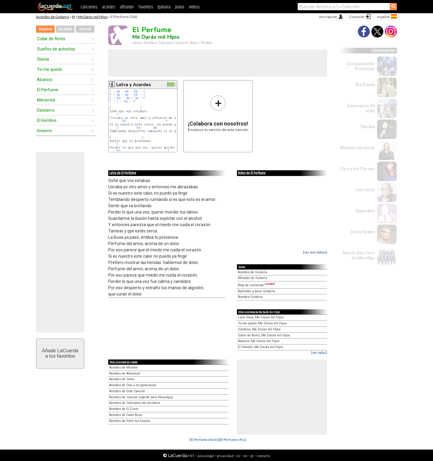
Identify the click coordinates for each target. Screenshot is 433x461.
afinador (127, 7)
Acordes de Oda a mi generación (132, 385)
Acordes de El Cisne (123, 409)
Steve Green (363, 231)
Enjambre (365, 210)
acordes (108, 7)
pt (251, 456)
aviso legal (206, 456)
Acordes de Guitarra (52, 16)
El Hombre (47, 120)
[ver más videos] (315, 252)
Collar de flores (51, 38)
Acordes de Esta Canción (127, 391)
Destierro (45, 110)
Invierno (44, 130)
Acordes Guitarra (250, 297)
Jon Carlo (365, 189)
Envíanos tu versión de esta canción (218, 113)
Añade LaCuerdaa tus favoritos (60, 353)
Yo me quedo (49, 69)
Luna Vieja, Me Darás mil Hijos (261, 317)
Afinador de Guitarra (252, 278)
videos (194, 7)
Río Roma (365, 84)
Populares (45, 29)
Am (126, 91)
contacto (263, 456)
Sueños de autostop (56, 49)
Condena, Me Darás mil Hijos (259, 329)
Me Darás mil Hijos (93, 16)
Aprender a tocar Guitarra (256, 291)
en (245, 456)
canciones (89, 7)
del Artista (65, 29)
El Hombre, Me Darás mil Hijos (260, 347)
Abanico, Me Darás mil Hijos (258, 341)
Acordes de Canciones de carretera (134, 403)
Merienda (46, 100)
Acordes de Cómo (121, 379)
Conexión (357, 16)
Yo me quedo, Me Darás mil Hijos (262, 323)
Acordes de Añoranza (124, 373)
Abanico (45, 79)
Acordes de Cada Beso (125, 415)
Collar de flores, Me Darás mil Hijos (264, 335)
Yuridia (368, 126)
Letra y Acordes (133, 85)
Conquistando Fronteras (360, 66)
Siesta (43, 59)
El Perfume (47, 89)
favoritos (145, 7)
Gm (118, 91)
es (238, 456)
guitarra (164, 7)
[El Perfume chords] (204, 439)
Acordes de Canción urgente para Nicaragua (141, 397)
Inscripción (328, 16)
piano (179, 7)
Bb (136, 91)
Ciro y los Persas (357, 168)
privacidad (225, 456)
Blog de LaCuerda (256, 285)
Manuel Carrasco (357, 147)
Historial (85, 29)
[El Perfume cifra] (232, 439)
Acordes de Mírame (123, 367)
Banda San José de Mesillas (359, 255)
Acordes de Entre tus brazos (129, 421)
